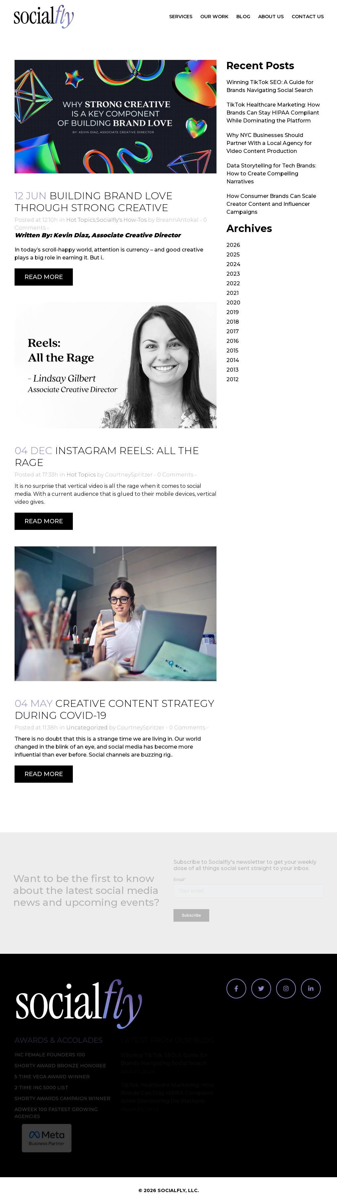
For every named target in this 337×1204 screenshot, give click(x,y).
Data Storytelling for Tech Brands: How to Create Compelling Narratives (271, 173)
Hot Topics (80, 220)
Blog (243, 17)
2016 (232, 341)
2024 (233, 264)
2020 (233, 303)
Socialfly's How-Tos (121, 220)
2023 (233, 274)
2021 (232, 293)
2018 (232, 322)
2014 (232, 360)
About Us (271, 17)
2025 (233, 255)
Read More (43, 277)
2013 (232, 370)
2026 (233, 245)
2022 (233, 283)
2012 (232, 379)
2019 (232, 312)
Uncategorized (87, 727)
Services (180, 17)
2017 (232, 331)
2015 (232, 350)
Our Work (214, 17)
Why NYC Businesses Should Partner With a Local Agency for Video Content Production (269, 143)
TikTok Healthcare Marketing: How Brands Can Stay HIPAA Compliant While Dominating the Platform (273, 113)
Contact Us (308, 17)
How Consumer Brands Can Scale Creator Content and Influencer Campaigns (271, 204)
